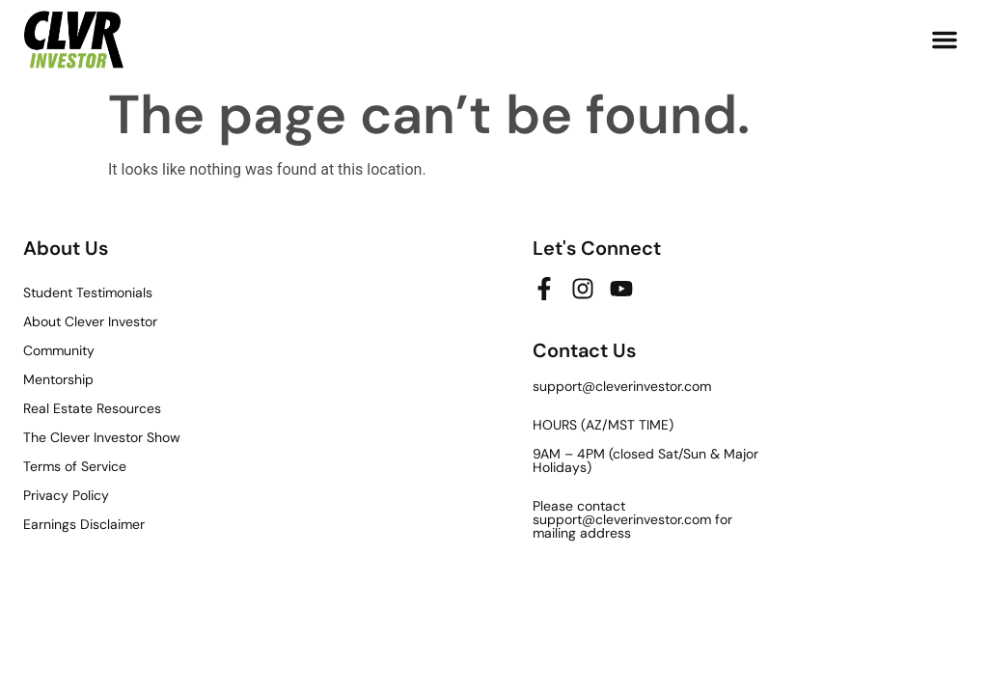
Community (59, 350)
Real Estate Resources (92, 408)
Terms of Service (74, 466)
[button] (944, 39)
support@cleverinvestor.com (622, 386)
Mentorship (58, 379)
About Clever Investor (90, 321)
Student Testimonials (87, 292)
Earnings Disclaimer (84, 524)
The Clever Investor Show (101, 437)
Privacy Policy (66, 495)
